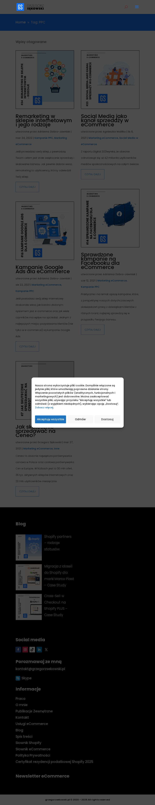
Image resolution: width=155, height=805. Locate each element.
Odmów (80, 419)
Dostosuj (107, 419)
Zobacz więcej (44, 407)
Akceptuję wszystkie (50, 419)
